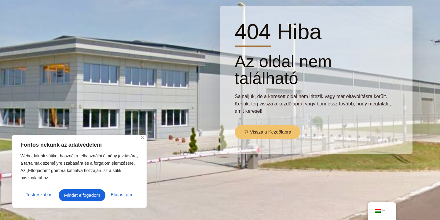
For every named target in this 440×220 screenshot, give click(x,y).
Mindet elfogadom (115, 195)
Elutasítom (74, 195)
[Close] (142, 140)
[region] (79, 173)
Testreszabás (38, 195)
